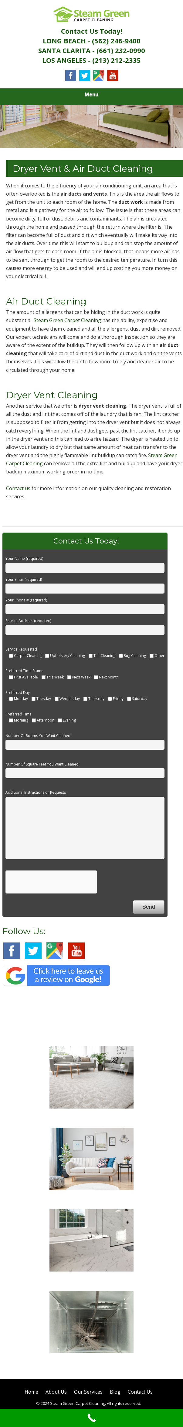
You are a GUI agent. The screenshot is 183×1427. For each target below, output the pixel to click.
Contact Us (140, 1391)
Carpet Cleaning (91, 1116)
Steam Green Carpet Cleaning (67, 320)
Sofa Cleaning (91, 1198)
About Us (56, 1391)
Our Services (88, 1391)
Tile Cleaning (91, 1279)
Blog (115, 1391)
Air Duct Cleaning (91, 1361)
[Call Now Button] (91, 1418)
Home (31, 1391)
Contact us (18, 488)
